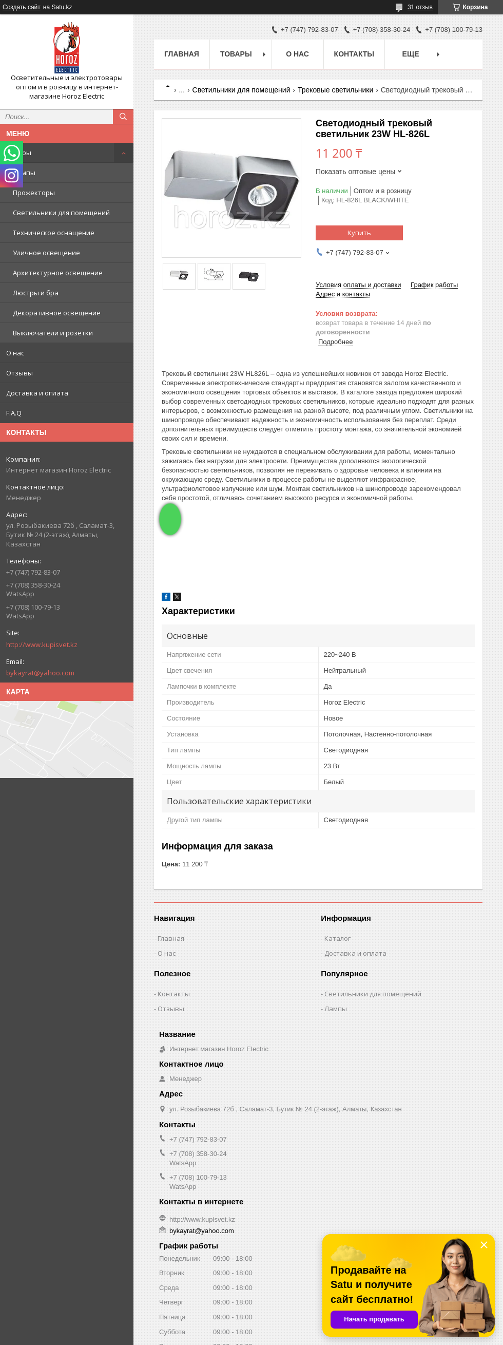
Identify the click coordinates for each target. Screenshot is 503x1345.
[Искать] (123, 116)
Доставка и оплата (37, 392)
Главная (181, 54)
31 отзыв (420, 7)
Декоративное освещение (57, 312)
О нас (15, 352)
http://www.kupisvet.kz (42, 644)
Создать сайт (22, 7)
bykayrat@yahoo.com (40, 672)
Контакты (354, 54)
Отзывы (19, 372)
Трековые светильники (335, 90)
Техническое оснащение (53, 232)
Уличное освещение (46, 252)
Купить (359, 232)
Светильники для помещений (61, 212)
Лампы (24, 172)
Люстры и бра (36, 292)
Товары (18, 152)
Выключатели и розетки (53, 332)
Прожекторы (34, 192)
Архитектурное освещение (58, 272)
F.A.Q (14, 413)
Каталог (337, 938)
